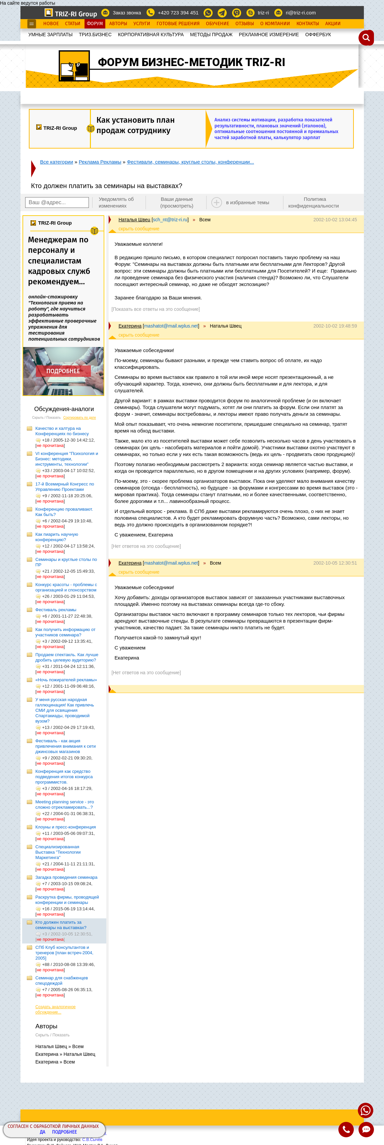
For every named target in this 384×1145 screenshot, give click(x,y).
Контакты (307, 23)
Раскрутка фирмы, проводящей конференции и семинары (67, 900)
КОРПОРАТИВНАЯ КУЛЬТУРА (151, 34)
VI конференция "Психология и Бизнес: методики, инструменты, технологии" (67, 459)
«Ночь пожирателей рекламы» (66, 679)
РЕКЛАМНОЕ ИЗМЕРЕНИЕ (269, 34)
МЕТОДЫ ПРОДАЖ (211, 34)
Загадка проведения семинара (67, 877)
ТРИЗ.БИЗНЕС (95, 34)
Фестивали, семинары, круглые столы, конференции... (190, 162)
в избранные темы (247, 202)
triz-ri (263, 12)
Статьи (72, 23)
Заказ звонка (127, 12)
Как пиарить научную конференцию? (57, 537)
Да (42, 1132)
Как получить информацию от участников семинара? (66, 632)
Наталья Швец (134, 219)
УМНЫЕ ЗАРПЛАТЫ (51, 34)
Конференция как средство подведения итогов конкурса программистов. (64, 777)
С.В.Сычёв (92, 1139)
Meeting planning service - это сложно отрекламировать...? (65, 804)
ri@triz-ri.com (301, 12)
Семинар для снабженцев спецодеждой (62, 980)
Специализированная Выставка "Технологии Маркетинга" (58, 852)
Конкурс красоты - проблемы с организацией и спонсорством (66, 587)
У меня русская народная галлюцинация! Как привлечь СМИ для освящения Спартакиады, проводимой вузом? (65, 710)
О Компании (275, 23)
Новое (51, 23)
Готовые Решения (178, 23)
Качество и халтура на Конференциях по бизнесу (62, 431)
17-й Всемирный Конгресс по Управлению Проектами (65, 486)
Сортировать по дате (79, 417)
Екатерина (130, 326)
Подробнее (64, 1132)
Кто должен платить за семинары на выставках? (61, 925)
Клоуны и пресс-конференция (66, 826)
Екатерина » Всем (55, 1062)
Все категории (56, 162)
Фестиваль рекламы (56, 609)
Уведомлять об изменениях (116, 202)
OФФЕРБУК (318, 34)
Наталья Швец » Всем (60, 1046)
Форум (95, 23)
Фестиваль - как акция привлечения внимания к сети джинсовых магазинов (66, 746)
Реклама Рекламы (100, 162)
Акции (333, 23)
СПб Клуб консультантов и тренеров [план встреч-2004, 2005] (65, 953)
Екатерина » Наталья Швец (65, 1054)
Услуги (141, 23)
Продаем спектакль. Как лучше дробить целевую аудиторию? (67, 657)
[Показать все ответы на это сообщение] (156, 309)
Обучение (217, 23)
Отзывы (244, 23)
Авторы (118, 23)
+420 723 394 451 (178, 12)
